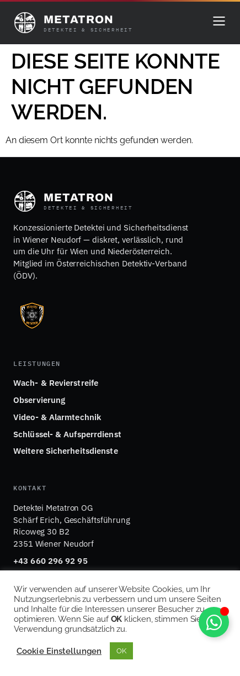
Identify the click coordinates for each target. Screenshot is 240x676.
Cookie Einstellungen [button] (59, 651)
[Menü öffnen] (219, 22)
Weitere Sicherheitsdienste (65, 451)
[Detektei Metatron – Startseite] (73, 22)
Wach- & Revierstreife (55, 383)
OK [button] (121, 651)
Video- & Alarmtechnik (57, 417)
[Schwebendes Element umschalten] (214, 622)
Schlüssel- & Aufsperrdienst (67, 434)
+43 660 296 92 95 (50, 561)
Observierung (39, 400)
